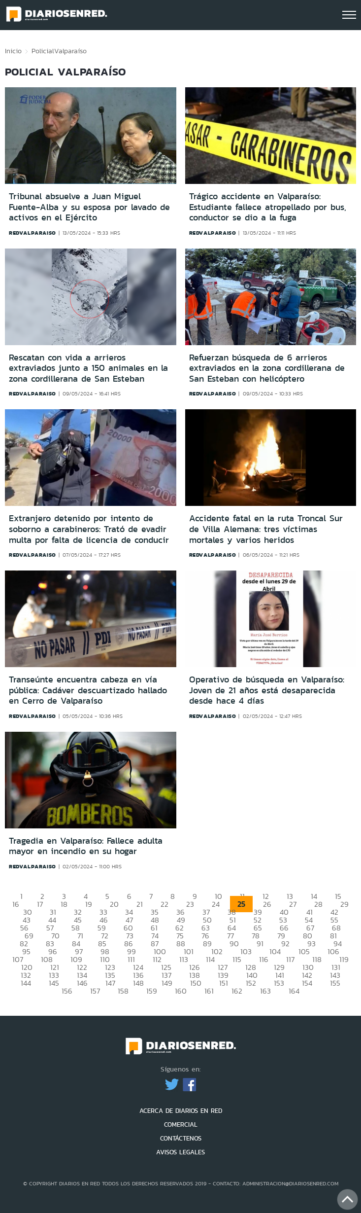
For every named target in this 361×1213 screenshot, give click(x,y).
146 (82, 983)
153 (279, 983)
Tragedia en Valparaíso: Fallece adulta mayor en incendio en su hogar (86, 846)
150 (195, 983)
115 (236, 959)
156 (67, 991)
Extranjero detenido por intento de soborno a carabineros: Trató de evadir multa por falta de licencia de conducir (89, 529)
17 (40, 904)
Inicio (13, 50)
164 (294, 991)
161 (209, 991)
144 (26, 983)
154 (307, 983)
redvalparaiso (32, 233)
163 (265, 991)
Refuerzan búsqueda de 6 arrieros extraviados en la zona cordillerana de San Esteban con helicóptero (267, 368)
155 (335, 983)
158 (123, 991)
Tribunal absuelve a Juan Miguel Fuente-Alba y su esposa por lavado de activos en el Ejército (89, 207)
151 (223, 983)
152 (251, 983)
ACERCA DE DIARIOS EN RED (180, 1110)
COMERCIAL (180, 1124)
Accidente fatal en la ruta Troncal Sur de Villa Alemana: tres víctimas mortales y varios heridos (266, 529)
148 (138, 983)
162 (236, 991)
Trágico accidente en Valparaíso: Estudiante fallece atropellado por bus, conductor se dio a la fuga (267, 207)
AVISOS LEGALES (180, 1152)
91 (260, 943)
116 (263, 959)
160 (181, 991)
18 (64, 904)
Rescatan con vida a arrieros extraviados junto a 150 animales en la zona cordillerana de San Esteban (88, 368)
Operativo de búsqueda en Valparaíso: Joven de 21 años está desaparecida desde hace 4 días (266, 690)
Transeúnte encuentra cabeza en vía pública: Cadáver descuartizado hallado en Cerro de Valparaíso (88, 690)
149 (167, 983)
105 (304, 951)
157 (95, 991)
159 (151, 991)
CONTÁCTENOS (180, 1138)
